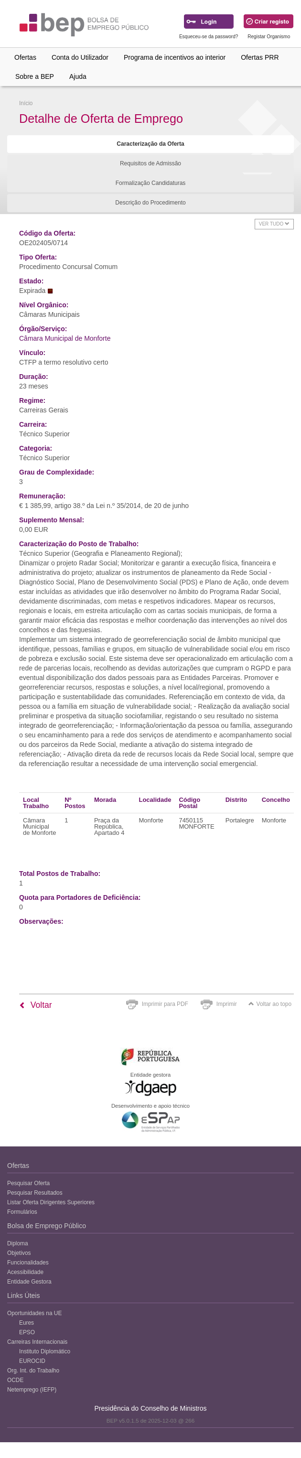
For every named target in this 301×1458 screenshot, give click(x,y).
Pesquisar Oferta (28, 1183)
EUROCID (32, 1361)
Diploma (17, 1243)
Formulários (22, 1212)
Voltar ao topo (269, 1004)
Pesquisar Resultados (35, 1192)
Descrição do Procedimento (150, 202)
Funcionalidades (28, 1262)
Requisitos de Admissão (150, 163)
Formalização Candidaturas (151, 183)
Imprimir (226, 1004)
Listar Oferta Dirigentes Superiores (51, 1202)
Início (25, 103)
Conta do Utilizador (80, 57)
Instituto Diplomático (44, 1351)
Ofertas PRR (260, 57)
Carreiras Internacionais (37, 1342)
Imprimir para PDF (165, 1004)
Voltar (35, 1005)
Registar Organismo (268, 36)
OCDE (15, 1380)
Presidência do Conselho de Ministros (150, 1408)
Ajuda (77, 76)
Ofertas (25, 57)
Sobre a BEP (34, 76)
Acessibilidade (25, 1272)
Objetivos (19, 1253)
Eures (26, 1322)
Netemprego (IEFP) (31, 1389)
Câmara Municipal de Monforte (64, 338)
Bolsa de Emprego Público (46, 1226)
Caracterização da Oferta (150, 143)
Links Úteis (23, 1295)
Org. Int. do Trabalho (33, 1370)
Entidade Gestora (29, 1281)
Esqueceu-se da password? (208, 36)
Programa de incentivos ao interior (175, 57)
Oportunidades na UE (34, 1313)
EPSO (27, 1332)
